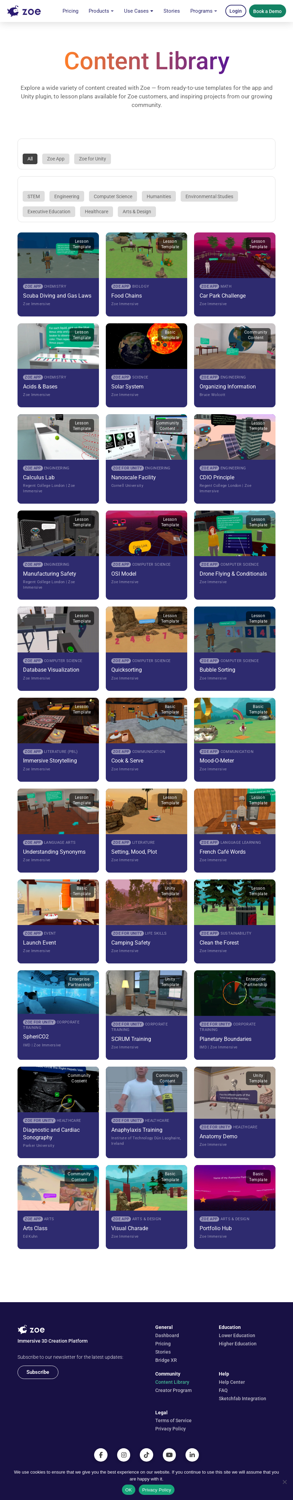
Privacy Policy (156, 1489)
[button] (235, 11)
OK (128, 1489)
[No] (284, 1481)
